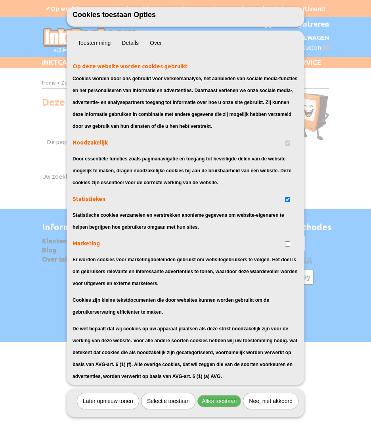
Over (156, 69)
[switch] (287, 169)
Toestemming (94, 69)
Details (130, 69)
